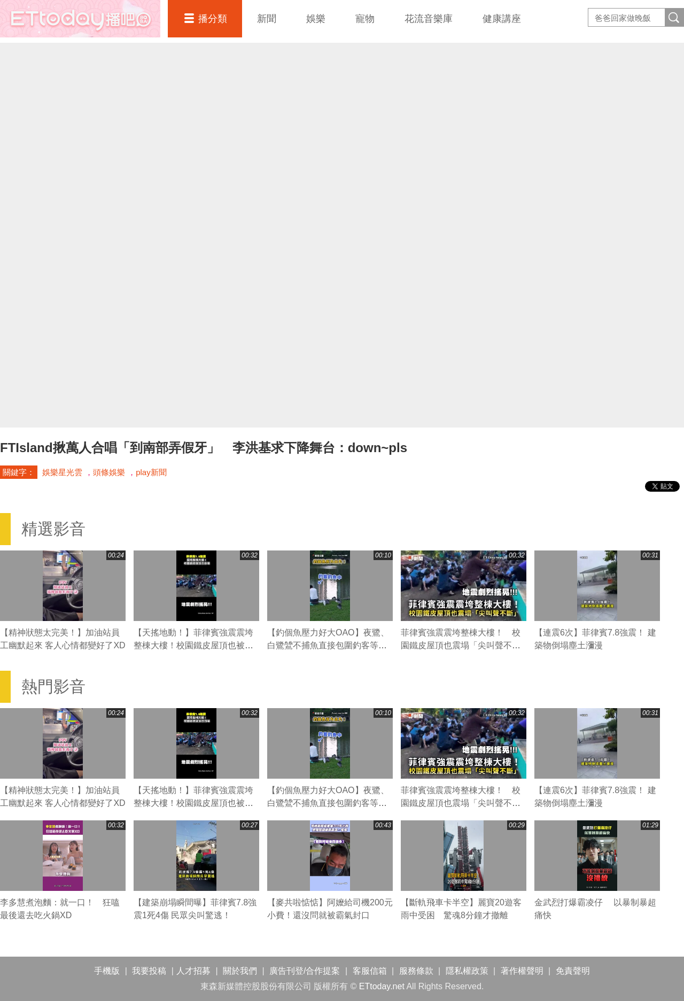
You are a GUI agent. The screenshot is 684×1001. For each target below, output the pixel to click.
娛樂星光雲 (62, 472)
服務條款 (416, 970)
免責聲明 (573, 970)
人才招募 (193, 970)
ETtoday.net (382, 986)
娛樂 (315, 18)
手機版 (107, 970)
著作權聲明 (522, 970)
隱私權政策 (467, 970)
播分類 (212, 18)
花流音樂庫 (429, 18)
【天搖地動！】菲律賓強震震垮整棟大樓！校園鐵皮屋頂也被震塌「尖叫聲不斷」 (193, 645)
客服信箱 (370, 970)
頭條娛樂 (109, 472)
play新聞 (151, 472)
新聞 (266, 18)
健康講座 (502, 18)
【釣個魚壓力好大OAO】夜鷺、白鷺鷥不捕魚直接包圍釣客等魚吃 (328, 645)
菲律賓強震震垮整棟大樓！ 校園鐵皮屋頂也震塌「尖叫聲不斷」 (460, 645)
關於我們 (240, 970)
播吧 (80, 18)
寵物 (365, 18)
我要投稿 (149, 970)
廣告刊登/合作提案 (304, 970)
